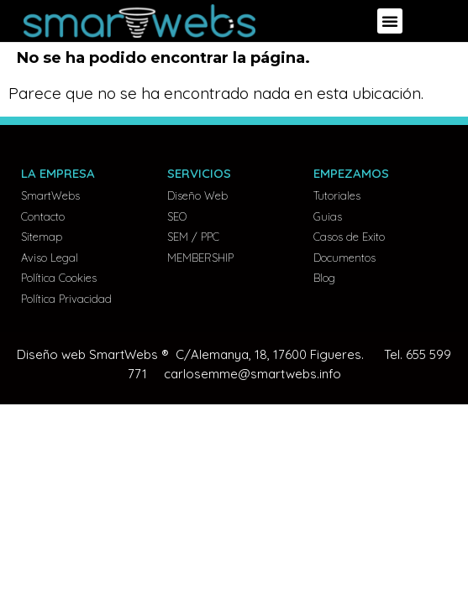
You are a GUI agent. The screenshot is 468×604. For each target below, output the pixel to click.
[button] (389, 21)
